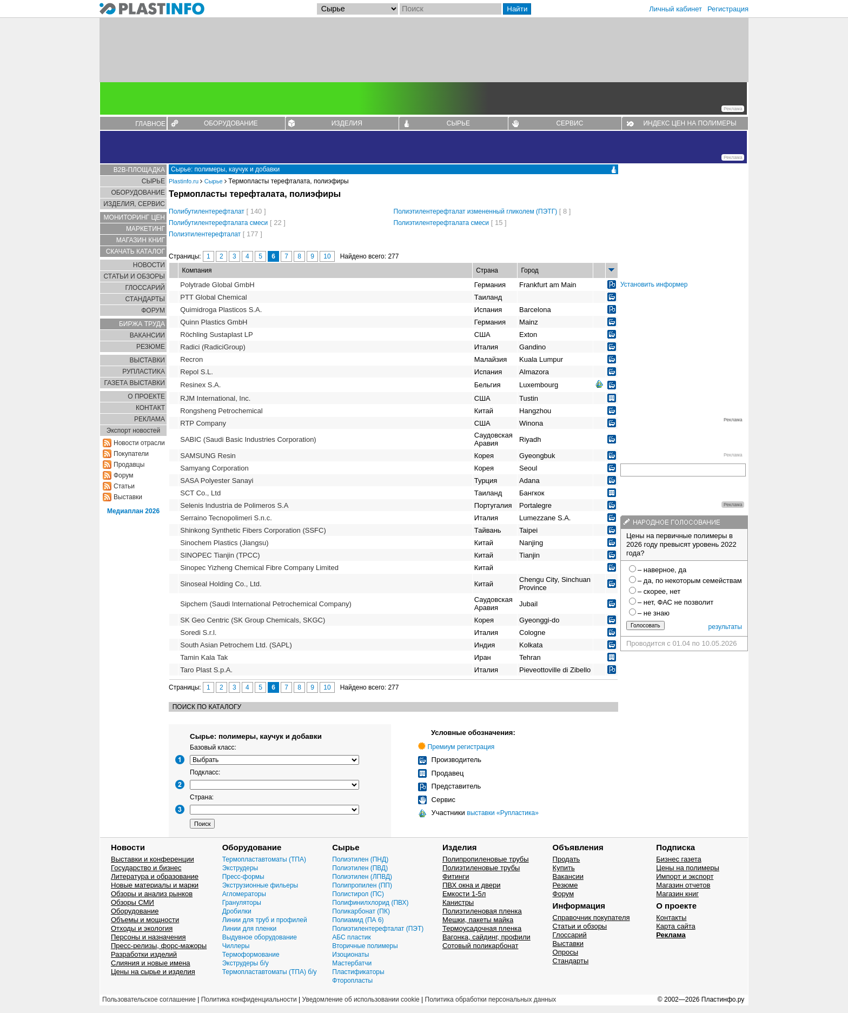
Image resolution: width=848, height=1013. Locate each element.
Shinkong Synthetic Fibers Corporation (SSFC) (253, 530)
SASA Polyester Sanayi (216, 480)
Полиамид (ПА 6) (357, 920)
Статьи (124, 486)
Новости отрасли (139, 443)
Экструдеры (240, 868)
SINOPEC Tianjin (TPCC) (220, 555)
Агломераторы (244, 894)
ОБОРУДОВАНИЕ (231, 123)
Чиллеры (236, 946)
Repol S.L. (196, 372)
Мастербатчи (352, 963)
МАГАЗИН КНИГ (140, 240)
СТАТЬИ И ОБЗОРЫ (134, 276)
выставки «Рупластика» (503, 813)
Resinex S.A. (200, 385)
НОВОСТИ (149, 265)
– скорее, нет (659, 591)
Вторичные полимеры (365, 946)
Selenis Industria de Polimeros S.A (234, 505)
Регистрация (727, 9)
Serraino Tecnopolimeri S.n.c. (226, 518)
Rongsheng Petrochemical (221, 411)
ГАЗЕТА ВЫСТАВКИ (134, 383)
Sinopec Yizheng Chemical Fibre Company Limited (259, 568)
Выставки (128, 497)
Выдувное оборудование (259, 937)
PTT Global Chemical (213, 297)
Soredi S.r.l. (198, 632)
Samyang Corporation (214, 468)
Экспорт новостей (133, 430)
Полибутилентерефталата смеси (218, 223)
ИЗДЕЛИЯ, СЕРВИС (134, 204)
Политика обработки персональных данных (490, 999)
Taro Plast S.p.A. (206, 670)
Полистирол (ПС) (358, 894)
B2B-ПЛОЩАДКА (139, 170)
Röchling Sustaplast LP (216, 334)
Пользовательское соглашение (149, 999)
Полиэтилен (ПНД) (360, 859)
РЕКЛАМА (149, 419)
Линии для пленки (249, 928)
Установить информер (653, 284)
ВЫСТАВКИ (147, 360)
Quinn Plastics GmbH (213, 322)
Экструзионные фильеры (260, 885)
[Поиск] (450, 9)
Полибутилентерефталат (206, 211)
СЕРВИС (569, 123)
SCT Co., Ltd (200, 493)
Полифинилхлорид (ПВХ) (370, 902)
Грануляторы (241, 902)
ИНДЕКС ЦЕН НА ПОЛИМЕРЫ (689, 123)
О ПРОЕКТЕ (146, 396)
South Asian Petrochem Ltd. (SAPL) (236, 645)
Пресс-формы (243, 876)
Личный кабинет (675, 9)
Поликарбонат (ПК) (361, 911)
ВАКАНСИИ (147, 335)
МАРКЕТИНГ (145, 229)
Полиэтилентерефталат (205, 234)
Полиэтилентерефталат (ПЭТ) (377, 928)
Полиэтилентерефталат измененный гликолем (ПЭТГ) (476, 211)
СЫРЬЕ (458, 123)
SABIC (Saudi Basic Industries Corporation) (248, 439)
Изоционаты (350, 954)
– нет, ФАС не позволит (675, 602)
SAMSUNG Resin (208, 456)
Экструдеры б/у (245, 963)
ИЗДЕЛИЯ (347, 123)
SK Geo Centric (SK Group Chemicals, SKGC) (252, 620)
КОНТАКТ (150, 408)
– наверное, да (662, 570)
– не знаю (654, 613)
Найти (517, 9)
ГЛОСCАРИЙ (145, 288)
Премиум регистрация (461, 747)
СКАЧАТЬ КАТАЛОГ (135, 251)
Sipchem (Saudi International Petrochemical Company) (266, 604)
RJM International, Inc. (215, 398)
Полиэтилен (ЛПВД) (362, 876)
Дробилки (236, 911)
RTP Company (203, 423)
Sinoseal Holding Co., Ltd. (220, 584)
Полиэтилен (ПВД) (360, 868)
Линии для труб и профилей (264, 920)
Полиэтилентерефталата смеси (441, 223)
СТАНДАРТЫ (145, 299)
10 (326, 256)
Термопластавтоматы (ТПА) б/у (269, 972)
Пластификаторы (358, 972)
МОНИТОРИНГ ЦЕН (134, 217)
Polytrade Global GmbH (217, 285)
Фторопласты (352, 980)
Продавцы (129, 464)
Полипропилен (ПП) (362, 885)
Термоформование (251, 954)
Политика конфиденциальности (249, 999)
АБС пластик (351, 937)
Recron (191, 359)
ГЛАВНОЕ (150, 124)
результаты (725, 627)
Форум (123, 475)
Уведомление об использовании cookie (360, 999)
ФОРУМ (153, 310)
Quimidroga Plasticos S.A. (221, 310)
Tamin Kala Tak (204, 657)
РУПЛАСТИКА (143, 371)
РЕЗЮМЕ (150, 346)
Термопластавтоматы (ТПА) (264, 859)
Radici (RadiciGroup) (213, 347)
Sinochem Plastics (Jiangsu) (224, 543)
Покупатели (131, 454)
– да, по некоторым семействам (690, 581)
